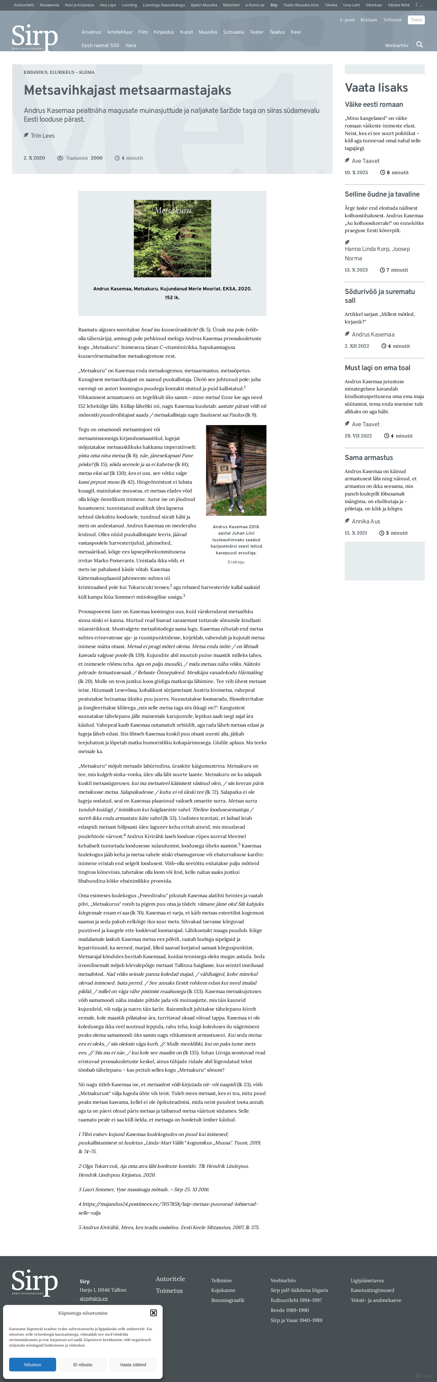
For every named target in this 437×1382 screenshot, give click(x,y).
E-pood (347, 19)
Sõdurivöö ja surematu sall (380, 297)
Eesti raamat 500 (100, 46)
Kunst (186, 32)
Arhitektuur (120, 32)
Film (143, 32)
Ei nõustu (83, 1364)
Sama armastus (369, 458)
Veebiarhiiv (396, 46)
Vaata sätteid (133, 1364)
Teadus (277, 32)
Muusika (208, 32)
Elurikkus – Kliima (72, 72)
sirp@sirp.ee (94, 1298)
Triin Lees (42, 136)
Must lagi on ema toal (377, 368)
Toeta (416, 19)
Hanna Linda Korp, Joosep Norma (377, 254)
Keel (296, 32)
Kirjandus (164, 32)
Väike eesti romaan (374, 105)
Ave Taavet (366, 161)
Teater (257, 32)
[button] (154, 1313)
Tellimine (392, 19)
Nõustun (32, 1364)
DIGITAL (423, 1376)
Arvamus (91, 32)
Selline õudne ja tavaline (382, 195)
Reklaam (369, 19)
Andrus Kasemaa (373, 335)
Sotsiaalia (233, 32)
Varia (130, 46)
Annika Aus (366, 522)
